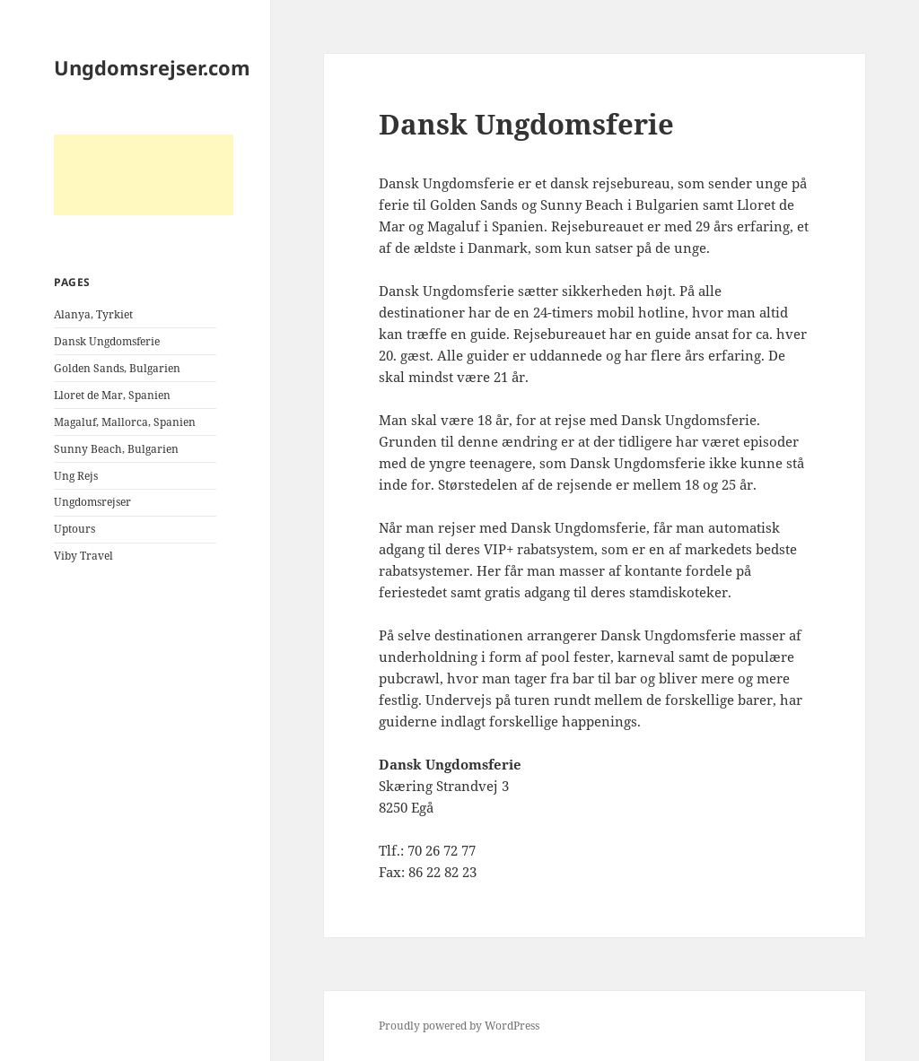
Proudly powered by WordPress (459, 1025)
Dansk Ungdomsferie (107, 341)
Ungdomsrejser (92, 501)
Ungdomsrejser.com (152, 67)
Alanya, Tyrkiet (93, 314)
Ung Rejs (76, 475)
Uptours (74, 528)
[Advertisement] (143, 175)
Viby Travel (83, 555)
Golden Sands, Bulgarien (117, 368)
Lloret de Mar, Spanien (112, 395)
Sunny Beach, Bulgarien (116, 449)
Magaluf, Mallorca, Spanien (125, 422)
